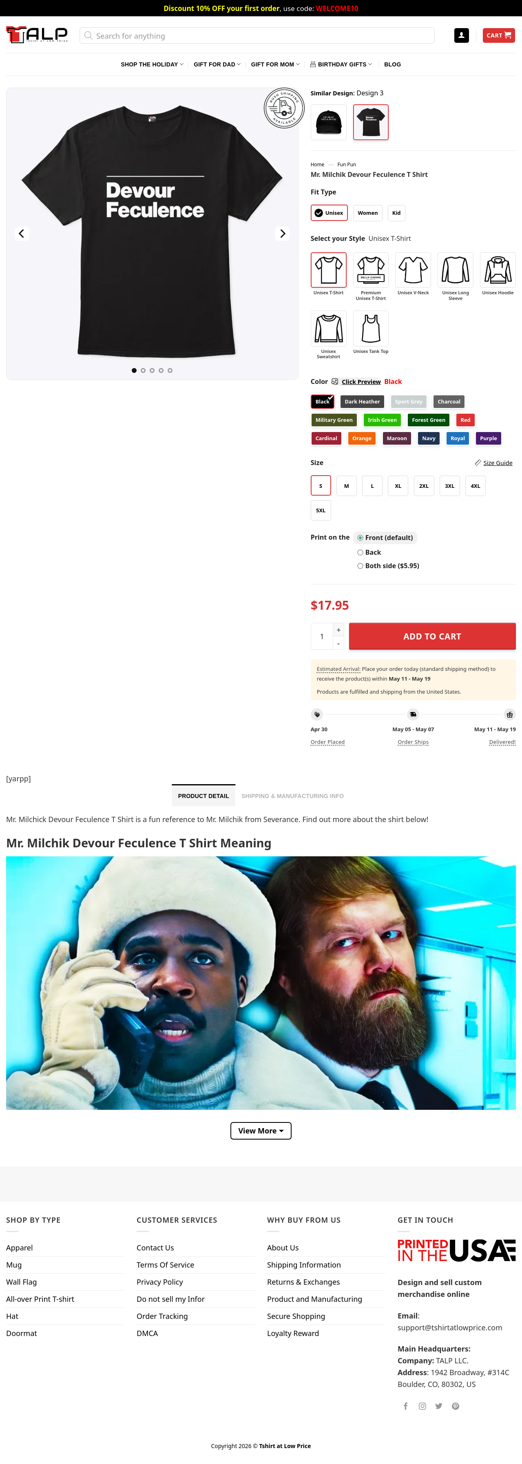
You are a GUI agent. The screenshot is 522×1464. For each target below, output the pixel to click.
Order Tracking (162, 1316)
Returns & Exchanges (303, 1282)
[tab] (203, 795)
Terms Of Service (165, 1265)
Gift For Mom (275, 64)
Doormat (21, 1333)
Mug (14, 1265)
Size (412, 463)
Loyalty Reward (293, 1333)
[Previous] (22, 234)
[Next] (282, 234)
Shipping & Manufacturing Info (292, 796)
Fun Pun (347, 164)
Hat (12, 1316)
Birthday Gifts (341, 64)
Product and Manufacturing (314, 1299)
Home (317, 164)
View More (257, 1130)
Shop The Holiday (152, 64)
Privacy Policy (160, 1282)
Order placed (328, 741)
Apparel (19, 1247)
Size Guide (498, 463)
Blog (392, 64)
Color (346, 381)
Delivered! (502, 741)
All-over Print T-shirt (40, 1299)
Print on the (330, 537)
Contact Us (155, 1247)
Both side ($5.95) (388, 565)
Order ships (413, 741)
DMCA (147, 1333)
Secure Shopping (296, 1316)
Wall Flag (21, 1282)
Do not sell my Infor (171, 1299)
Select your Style (338, 238)
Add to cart (432, 636)
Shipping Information (304, 1265)
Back (369, 552)
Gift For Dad (217, 64)
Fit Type (323, 191)
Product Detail (203, 796)
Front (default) (385, 537)
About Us (283, 1247)
